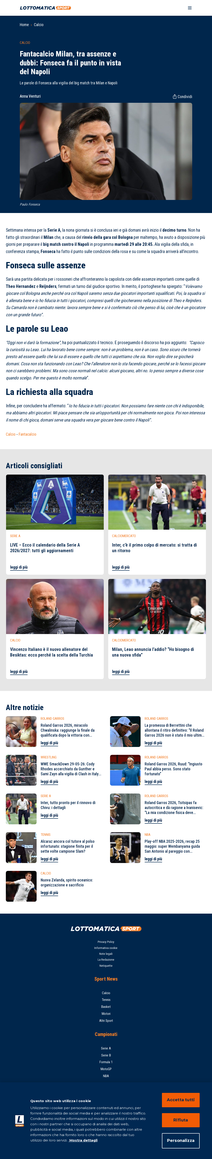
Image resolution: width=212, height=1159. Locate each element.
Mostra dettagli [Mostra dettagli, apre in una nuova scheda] (82, 1140)
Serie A (106, 1048)
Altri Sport (106, 1021)
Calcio (39, 24)
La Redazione (106, 959)
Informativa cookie (105, 948)
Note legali (106, 953)
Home (24, 24)
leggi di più (19, 567)
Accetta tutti (181, 1099)
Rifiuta (180, 1120)
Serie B (106, 1055)
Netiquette (106, 965)
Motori (106, 1014)
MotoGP (106, 1069)
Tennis (106, 1000)
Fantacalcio (27, 434)
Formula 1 (106, 1062)
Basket (106, 1007)
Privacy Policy (106, 942)
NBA (106, 1076)
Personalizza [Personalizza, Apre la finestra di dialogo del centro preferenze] (180, 1140)
